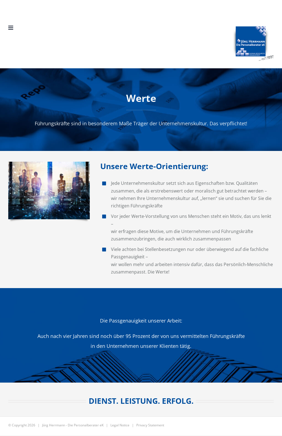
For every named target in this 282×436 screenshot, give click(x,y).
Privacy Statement (150, 425)
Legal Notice (119, 425)
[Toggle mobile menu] (11, 28)
